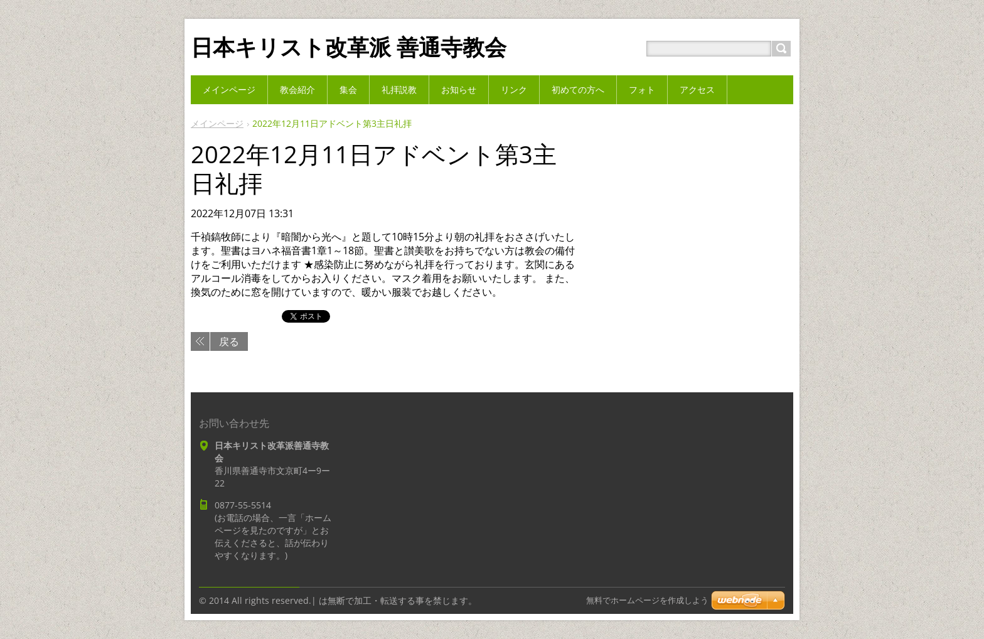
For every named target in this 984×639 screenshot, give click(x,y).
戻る (229, 341)
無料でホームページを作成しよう (647, 600)
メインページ (217, 123)
